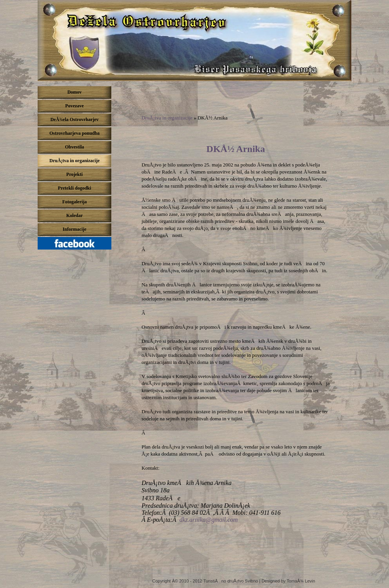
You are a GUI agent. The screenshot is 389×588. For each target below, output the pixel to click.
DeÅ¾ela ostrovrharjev (194, 40)
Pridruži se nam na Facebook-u (76, 245)
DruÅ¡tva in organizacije (167, 118)
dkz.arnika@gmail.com (208, 519)
